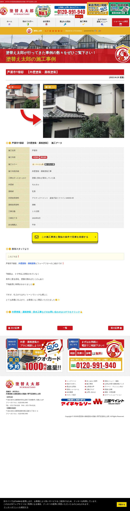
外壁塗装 (36, 157)
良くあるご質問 (92, 381)
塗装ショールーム (73, 389)
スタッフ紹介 (71, 395)
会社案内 (46, 23)
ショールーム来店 (121, 22)
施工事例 (83, 23)
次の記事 (15, 328)
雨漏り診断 (108, 389)
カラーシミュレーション (113, 395)
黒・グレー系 (49, 164)
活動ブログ (90, 389)
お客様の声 (90, 386)
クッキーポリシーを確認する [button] (16, 507)
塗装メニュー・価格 (112, 381)
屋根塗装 (43, 157)
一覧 (65, 328)
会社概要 (70, 392)
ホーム (9, 23)
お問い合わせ (91, 392)
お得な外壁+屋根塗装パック (114, 384)
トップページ (71, 381)
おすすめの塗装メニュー (102, 22)
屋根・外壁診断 (110, 392)
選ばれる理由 (65, 23)
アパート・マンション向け (114, 386)
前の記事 (115, 328)
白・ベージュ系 (38, 164)
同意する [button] (121, 504)
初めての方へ (28, 23)
